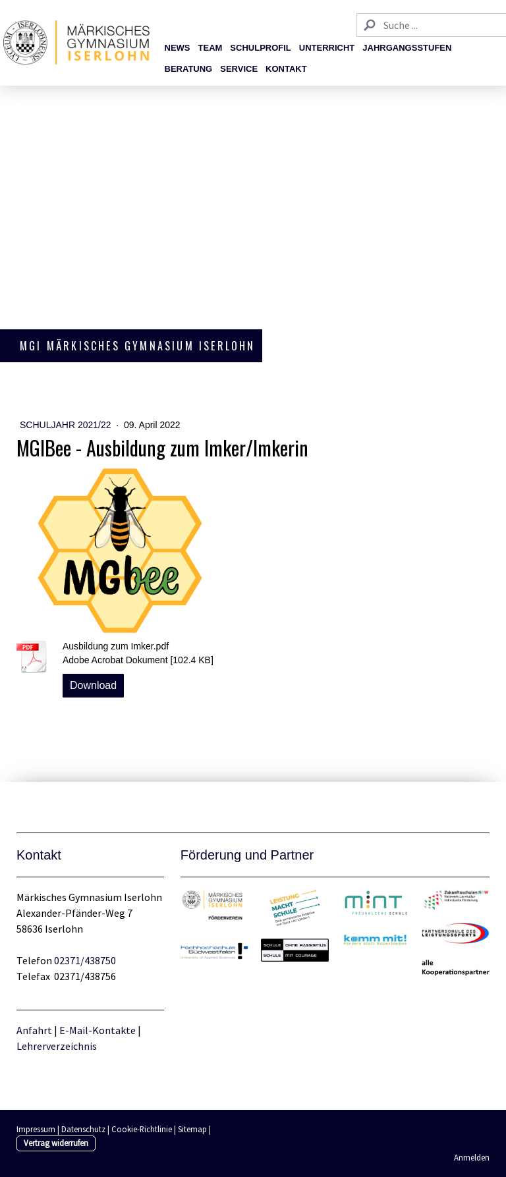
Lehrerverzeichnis (56, 1046)
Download (93, 685)
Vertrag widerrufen (56, 1142)
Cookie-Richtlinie (141, 1129)
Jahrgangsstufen (406, 48)
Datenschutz (83, 1129)
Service (239, 69)
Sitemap (192, 1129)
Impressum (35, 1129)
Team (210, 48)
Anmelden (472, 1157)
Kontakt (286, 69)
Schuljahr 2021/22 (66, 425)
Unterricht (327, 48)
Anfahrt (35, 1030)
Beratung (189, 69)
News (177, 48)
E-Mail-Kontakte (97, 1030)
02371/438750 (85, 960)
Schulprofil (260, 48)
